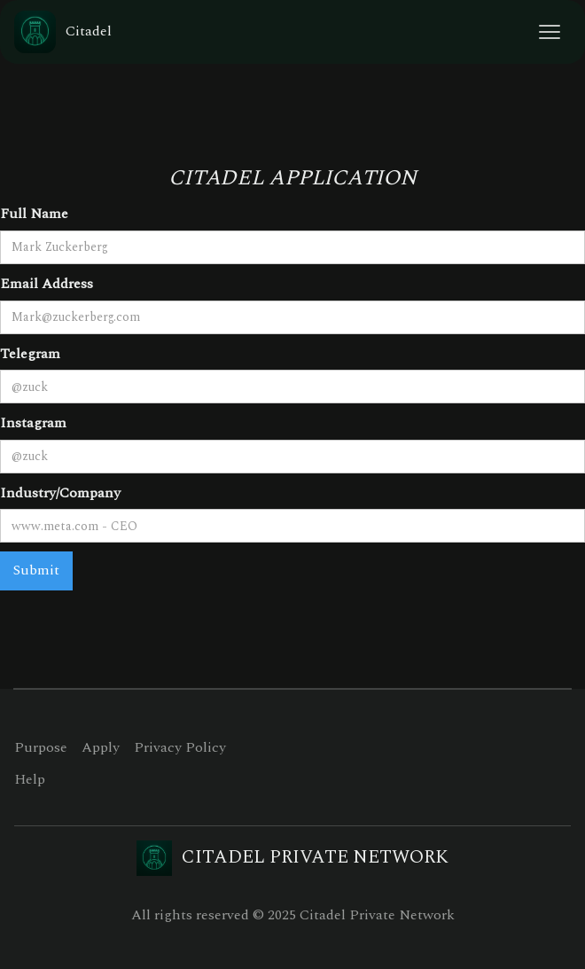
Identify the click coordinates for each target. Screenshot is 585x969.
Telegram (30, 353)
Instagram (33, 423)
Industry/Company (60, 493)
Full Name (34, 213)
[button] (549, 32)
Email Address (46, 283)
